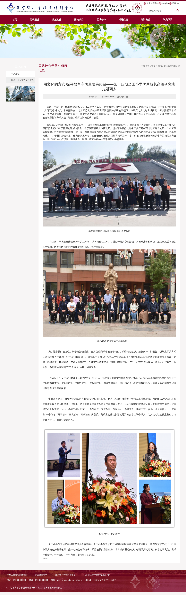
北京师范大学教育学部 (65, 575)
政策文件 (56, 19)
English (165, 3)
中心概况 (15, 74)
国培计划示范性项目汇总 (22, 80)
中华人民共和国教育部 (17, 575)
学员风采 (167, 19)
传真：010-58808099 (38, 580)
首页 (14, 19)
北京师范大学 (41, 575)
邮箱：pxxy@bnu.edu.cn (62, 580)
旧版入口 (176, 3)
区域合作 (101, 19)
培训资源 (145, 19)
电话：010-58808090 (16, 580)
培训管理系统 (152, 3)
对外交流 (123, 19)
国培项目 (79, 19)
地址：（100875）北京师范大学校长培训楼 (96, 580)
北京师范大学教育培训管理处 (97, 575)
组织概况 (34, 19)
